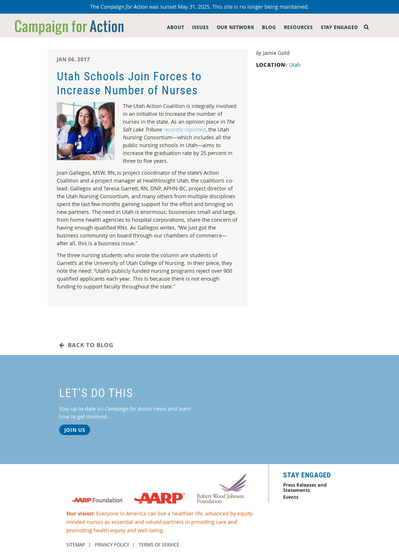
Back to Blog (86, 345)
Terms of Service (159, 545)
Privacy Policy (112, 545)
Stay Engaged (339, 27)
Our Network (235, 27)
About (175, 27)
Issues (200, 27)
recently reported (185, 129)
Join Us (74, 430)
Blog (269, 27)
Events (290, 497)
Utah (295, 64)
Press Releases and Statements (305, 487)
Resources (298, 27)
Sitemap (75, 545)
